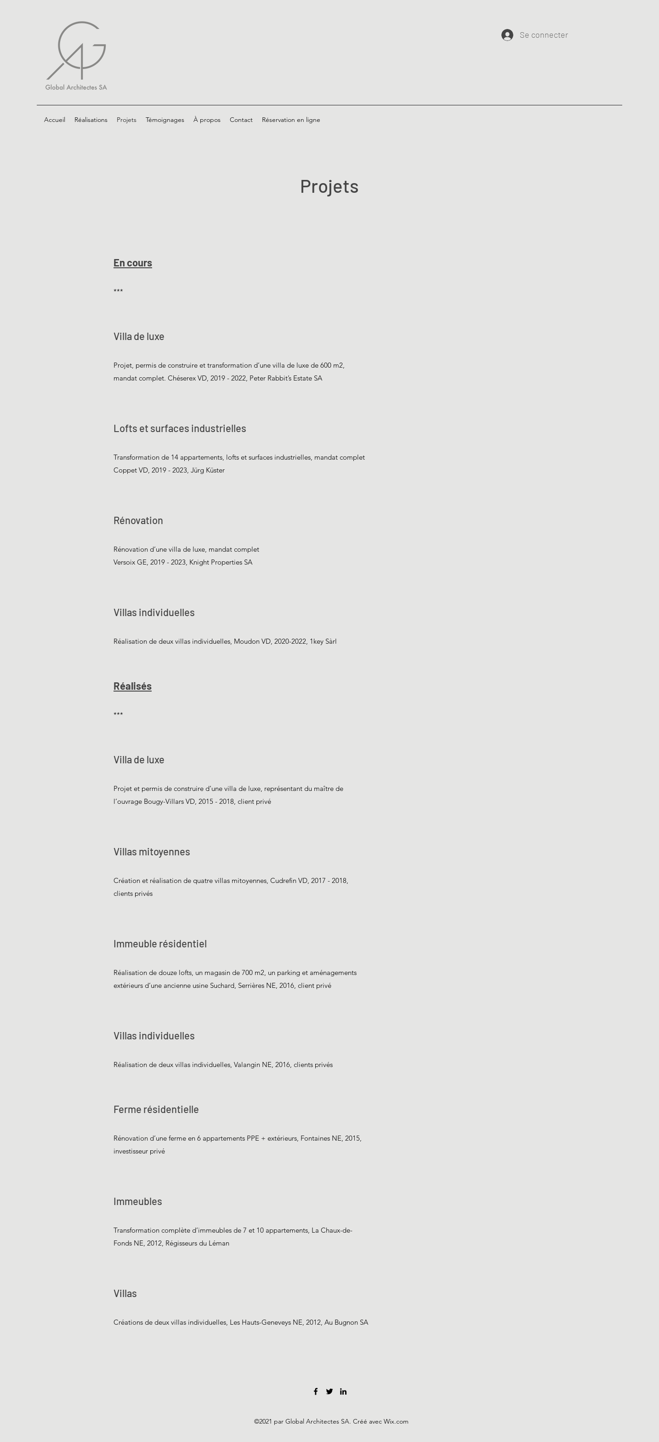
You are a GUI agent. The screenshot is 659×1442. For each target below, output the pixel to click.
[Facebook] (315, 1391)
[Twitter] (329, 1391)
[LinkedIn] (343, 1391)
